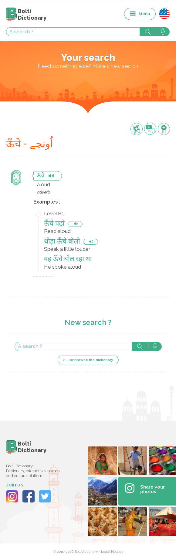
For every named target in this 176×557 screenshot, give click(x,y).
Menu (144, 13)
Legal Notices (112, 551)
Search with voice (163, 31)
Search (148, 31)
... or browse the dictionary (89, 360)
